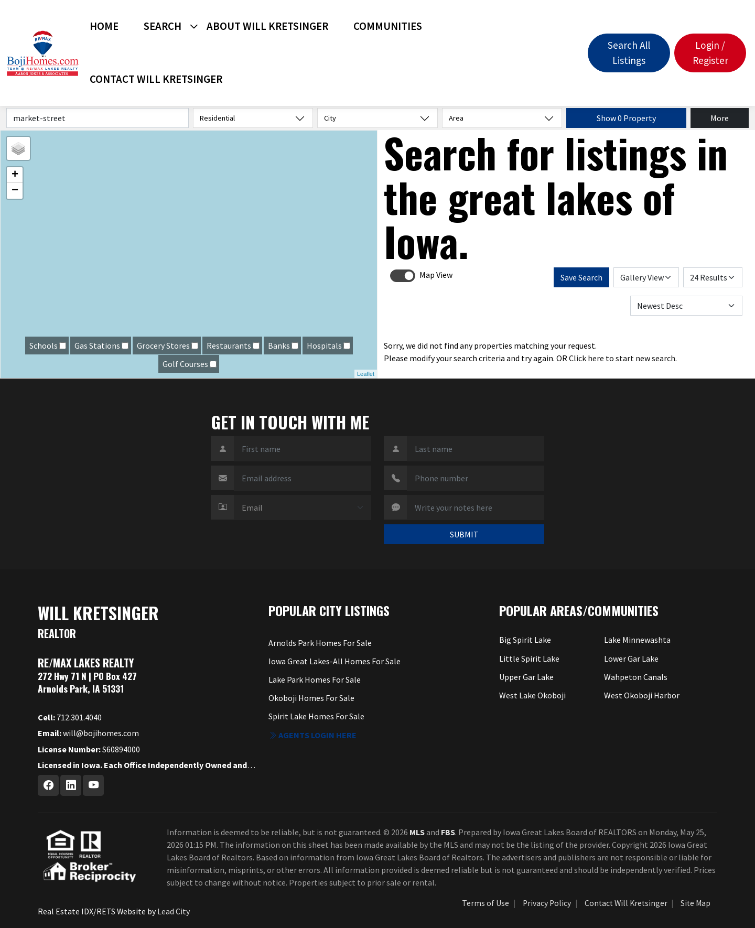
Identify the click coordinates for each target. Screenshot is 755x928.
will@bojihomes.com (88, 733)
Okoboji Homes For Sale (311, 698)
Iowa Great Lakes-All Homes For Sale (334, 661)
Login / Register (710, 53)
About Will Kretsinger (267, 26)
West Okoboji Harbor (642, 695)
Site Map (695, 903)
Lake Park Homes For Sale (314, 679)
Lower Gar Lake (631, 658)
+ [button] (15, 175)
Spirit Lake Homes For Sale (316, 716)
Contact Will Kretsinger (156, 79)
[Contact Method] (302, 507)
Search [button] (162, 26)
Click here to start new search (622, 358)
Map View (435, 274)
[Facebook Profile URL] (48, 785)
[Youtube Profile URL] (93, 785)
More (719, 118)
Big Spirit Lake (525, 639)
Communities (387, 26)
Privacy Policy (547, 903)
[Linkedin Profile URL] (70, 785)
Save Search (581, 277)
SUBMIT (464, 534)
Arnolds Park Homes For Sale (320, 643)
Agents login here (312, 735)
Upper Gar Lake (526, 677)
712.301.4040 (70, 717)
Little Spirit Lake (529, 658)
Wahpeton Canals (635, 677)
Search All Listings (629, 53)
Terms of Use (485, 903)
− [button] (15, 191)
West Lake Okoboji (532, 695)
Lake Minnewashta (637, 639)
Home (104, 26)
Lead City (173, 911)
